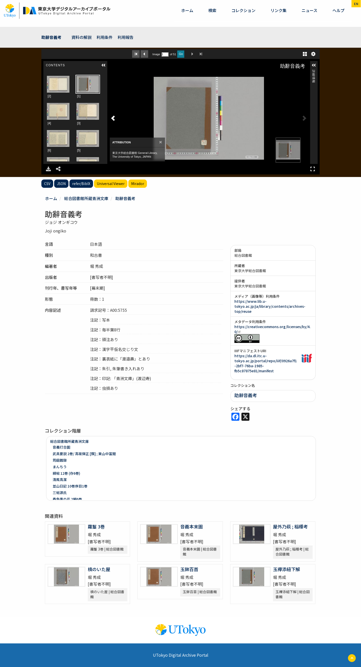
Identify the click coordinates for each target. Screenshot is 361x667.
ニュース (309, 10)
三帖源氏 (60, 492)
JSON (61, 183)
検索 (212, 10)
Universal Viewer (111, 183)
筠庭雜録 (60, 460)
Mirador (137, 183)
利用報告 (126, 37)
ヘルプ (338, 10)
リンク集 (278, 10)
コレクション (243, 10)
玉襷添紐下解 (286, 569)
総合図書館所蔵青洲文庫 (86, 198)
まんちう (60, 466)
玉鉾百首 (189, 569)
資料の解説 (81, 37)
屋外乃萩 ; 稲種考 (290, 526)
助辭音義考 (51, 37)
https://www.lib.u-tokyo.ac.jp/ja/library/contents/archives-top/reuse (269, 306)
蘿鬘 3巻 (96, 526)
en (356, 3)
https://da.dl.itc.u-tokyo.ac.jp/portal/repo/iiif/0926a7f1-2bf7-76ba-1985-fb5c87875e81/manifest (265, 363)
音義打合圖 (61, 447)
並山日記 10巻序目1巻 (70, 486)
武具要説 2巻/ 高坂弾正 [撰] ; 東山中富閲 (84, 453)
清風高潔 (60, 479)
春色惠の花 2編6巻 (67, 499)
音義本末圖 (191, 526)
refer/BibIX (81, 183)
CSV (47, 183)
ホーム (187, 10)
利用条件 (105, 37)
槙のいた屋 (99, 569)
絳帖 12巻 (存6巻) (66, 473)
